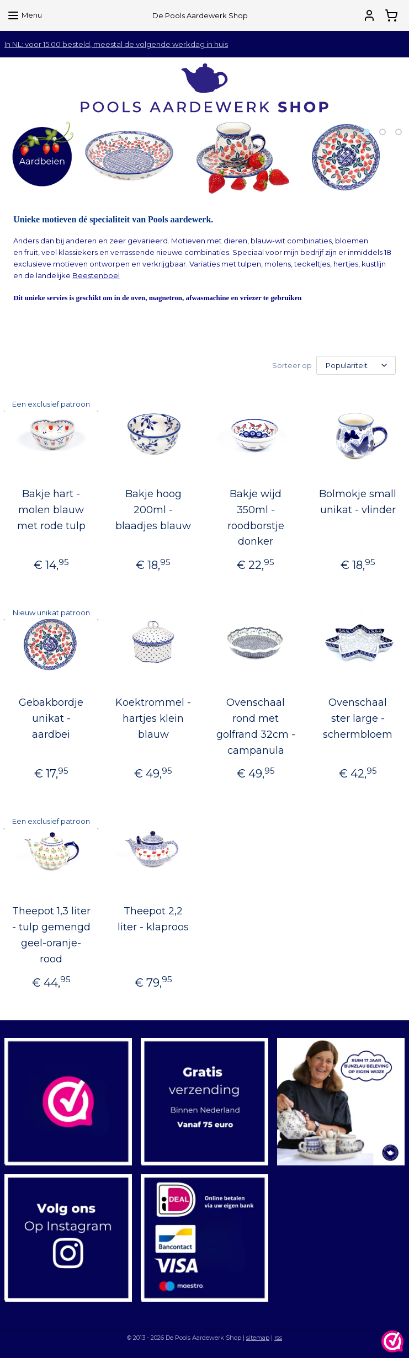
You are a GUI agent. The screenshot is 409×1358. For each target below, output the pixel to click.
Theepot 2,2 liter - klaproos (153, 919)
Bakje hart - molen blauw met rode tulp (51, 510)
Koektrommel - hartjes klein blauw (153, 718)
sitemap (257, 1337)
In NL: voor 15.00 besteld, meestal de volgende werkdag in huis (116, 44)
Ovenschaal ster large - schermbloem (357, 718)
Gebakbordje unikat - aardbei (51, 718)
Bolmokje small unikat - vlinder (357, 502)
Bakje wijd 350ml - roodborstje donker (255, 517)
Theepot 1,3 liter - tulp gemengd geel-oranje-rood (51, 935)
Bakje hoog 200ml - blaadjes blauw (153, 510)
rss (278, 1337)
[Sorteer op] (356, 365)
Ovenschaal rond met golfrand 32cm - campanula (255, 726)
